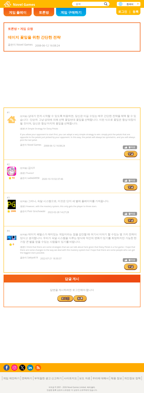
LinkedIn (30, 367)
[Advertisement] (72, 79)
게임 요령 (26, 29)
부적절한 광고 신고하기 (48, 378)
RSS (38, 367)
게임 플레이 (18, 12)
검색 (105, 4)
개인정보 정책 (132, 378)
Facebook (8, 367)
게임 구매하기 (71, 12)
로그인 (122, 12)
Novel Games (24, 4)
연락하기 (27, 378)
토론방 (44, 12)
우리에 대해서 (100, 378)
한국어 (130, 4)
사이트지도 (70, 378)
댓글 (130, 154)
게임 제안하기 (11, 378)
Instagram (15, 367)
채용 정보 (116, 378)
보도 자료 (84, 378)
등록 (136, 12)
